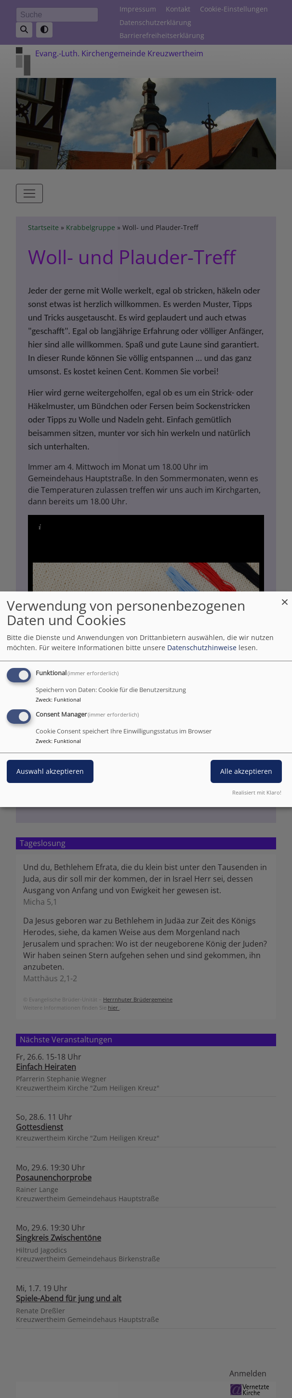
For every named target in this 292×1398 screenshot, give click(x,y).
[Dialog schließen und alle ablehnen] (285, 597)
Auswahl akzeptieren (50, 771)
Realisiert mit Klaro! (256, 792)
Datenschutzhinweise (202, 647)
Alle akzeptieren (246, 771)
